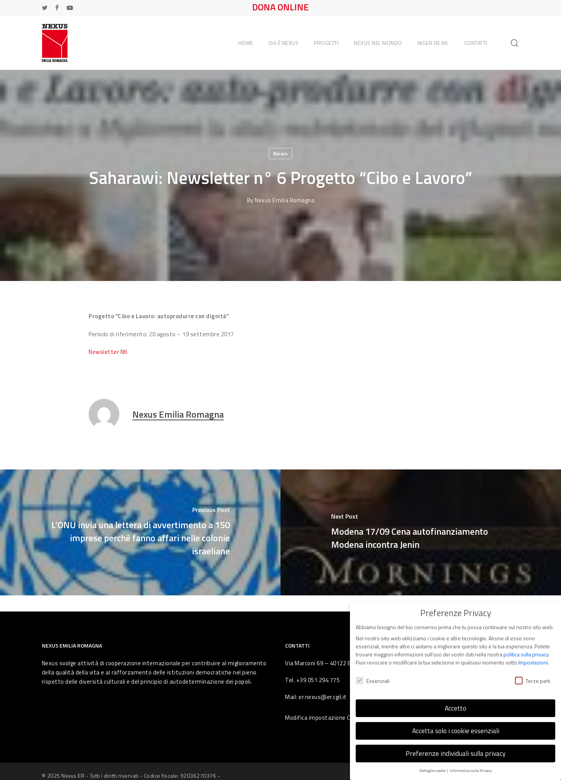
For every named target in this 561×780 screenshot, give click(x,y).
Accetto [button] (455, 705)
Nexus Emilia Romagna (284, 200)
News (280, 153)
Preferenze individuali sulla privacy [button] (455, 750)
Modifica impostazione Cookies (326, 717)
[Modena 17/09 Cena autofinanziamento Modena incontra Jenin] (420, 532)
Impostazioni (533, 660)
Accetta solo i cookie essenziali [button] (455, 728)
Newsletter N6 (108, 351)
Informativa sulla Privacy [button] (471, 767)
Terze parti (532, 678)
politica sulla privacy (525, 652)
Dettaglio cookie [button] (432, 767)
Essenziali (372, 678)
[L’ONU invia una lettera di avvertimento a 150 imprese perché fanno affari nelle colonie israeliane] (140, 532)
